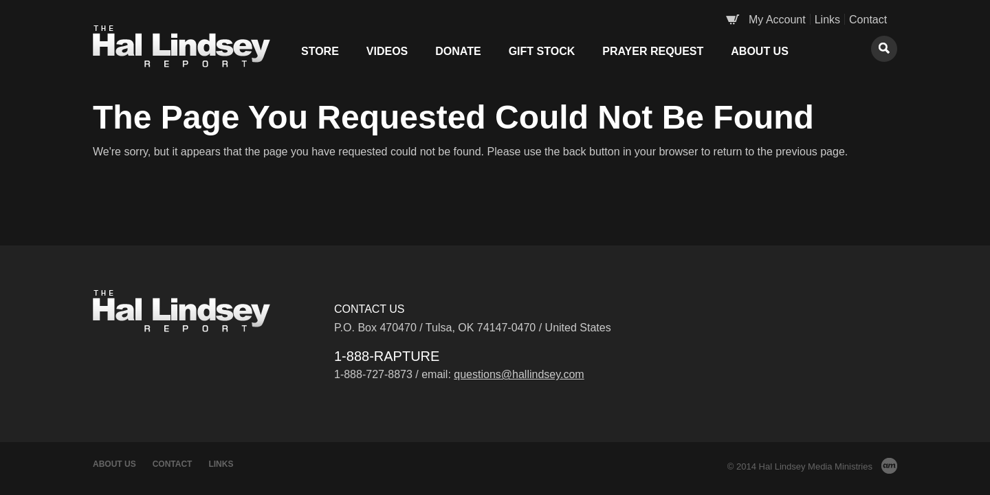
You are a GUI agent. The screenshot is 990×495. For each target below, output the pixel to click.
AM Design (889, 466)
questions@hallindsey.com (519, 374)
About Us (760, 51)
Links (827, 19)
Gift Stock (542, 51)
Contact (868, 19)
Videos (387, 51)
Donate (458, 51)
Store (320, 51)
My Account (777, 19)
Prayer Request (652, 51)
